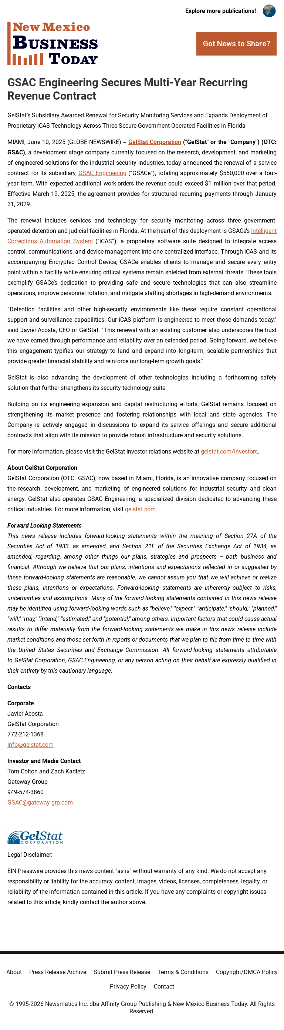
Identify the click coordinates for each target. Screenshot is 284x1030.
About (14, 972)
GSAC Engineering (102, 173)
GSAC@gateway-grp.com (40, 802)
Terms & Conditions (183, 972)
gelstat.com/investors (229, 451)
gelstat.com (140, 509)
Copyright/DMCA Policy (247, 972)
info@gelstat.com (30, 744)
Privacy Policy (128, 986)
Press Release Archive (57, 972)
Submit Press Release (122, 972)
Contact (164, 986)
